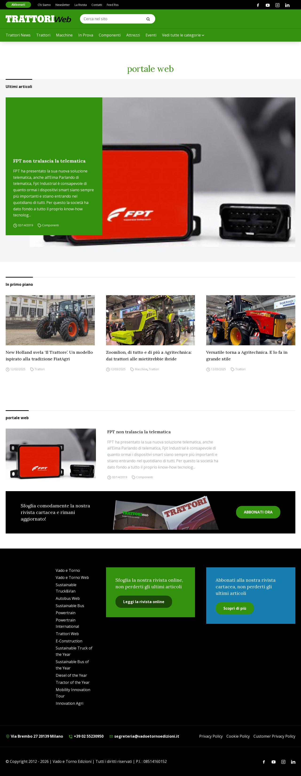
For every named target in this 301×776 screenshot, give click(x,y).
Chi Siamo (44, 5)
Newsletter (62, 5)
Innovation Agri (69, 703)
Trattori (43, 35)
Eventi (151, 35)
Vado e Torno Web (72, 577)
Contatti (96, 5)
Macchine (64, 35)
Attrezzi (133, 35)
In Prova (85, 35)
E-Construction (69, 641)
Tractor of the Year (73, 682)
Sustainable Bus (70, 605)
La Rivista (81, 5)
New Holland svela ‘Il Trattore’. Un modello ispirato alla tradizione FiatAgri (49, 356)
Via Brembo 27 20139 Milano (34, 736)
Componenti (110, 35)
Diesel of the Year (71, 675)
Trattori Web (67, 633)
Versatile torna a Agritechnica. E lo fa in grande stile (246, 356)
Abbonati (18, 5)
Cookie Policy (238, 736)
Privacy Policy (211, 736)
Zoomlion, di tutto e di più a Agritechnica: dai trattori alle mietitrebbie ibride (149, 356)
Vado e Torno (68, 570)
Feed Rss (113, 5)
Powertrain (65, 612)
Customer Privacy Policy (274, 736)
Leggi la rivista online (143, 601)
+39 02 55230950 (86, 736)
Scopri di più (234, 608)
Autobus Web (68, 598)
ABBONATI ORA (258, 512)
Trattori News (18, 35)
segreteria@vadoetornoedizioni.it (144, 736)
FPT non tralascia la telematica (49, 161)
